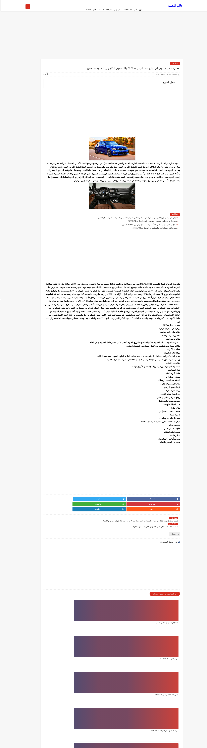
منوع (140, 9)
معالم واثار (117, 9)
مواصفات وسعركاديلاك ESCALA (164, 661)
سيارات (174, 66)
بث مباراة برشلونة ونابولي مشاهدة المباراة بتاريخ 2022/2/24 (151, 230)
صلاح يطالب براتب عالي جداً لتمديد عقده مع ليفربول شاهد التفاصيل (148, 234)
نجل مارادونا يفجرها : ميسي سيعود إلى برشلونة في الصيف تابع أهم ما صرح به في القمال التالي (136, 227)
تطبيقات (108, 9)
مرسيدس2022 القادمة (133, 625)
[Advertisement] (103, 39)
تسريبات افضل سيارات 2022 (95, 625)
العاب (100, 9)
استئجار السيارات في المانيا (166, 625)
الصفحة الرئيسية (137, 2)
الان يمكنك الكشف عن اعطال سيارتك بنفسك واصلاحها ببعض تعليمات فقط (130, 663)
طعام (94, 9)
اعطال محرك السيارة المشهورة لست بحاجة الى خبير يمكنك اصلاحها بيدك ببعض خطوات (92, 663)
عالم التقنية (174, 6)
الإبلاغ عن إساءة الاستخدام (170, 719)
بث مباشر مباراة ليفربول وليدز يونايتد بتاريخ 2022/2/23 (154, 237)
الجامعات (127, 9)
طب (135, 9)
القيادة (88, 9)
